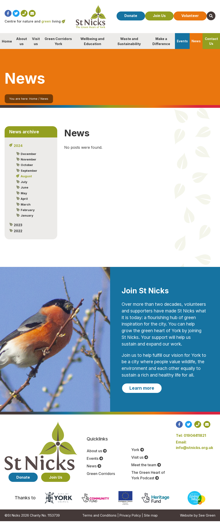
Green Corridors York (58, 46)
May (23, 198)
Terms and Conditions (99, 520)
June (24, 192)
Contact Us (211, 46)
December (28, 158)
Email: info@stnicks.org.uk (194, 450)
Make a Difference (161, 46)
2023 (17, 230)
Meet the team (146, 469)
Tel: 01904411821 (191, 440)
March (25, 209)
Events (182, 46)
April (23, 203)
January (26, 220)
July (23, 187)
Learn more (141, 393)
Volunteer (199, 13)
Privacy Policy (130, 520)
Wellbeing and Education (92, 46)
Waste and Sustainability (129, 46)
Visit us (36, 46)
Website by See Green (197, 520)
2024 (17, 150)
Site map (151, 520)
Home (7, 46)
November (28, 164)
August (25, 181)
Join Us (166, 13)
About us (21, 46)
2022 (17, 236)
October (26, 170)
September (28, 175)
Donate (135, 13)
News (196, 46)
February (27, 215)
